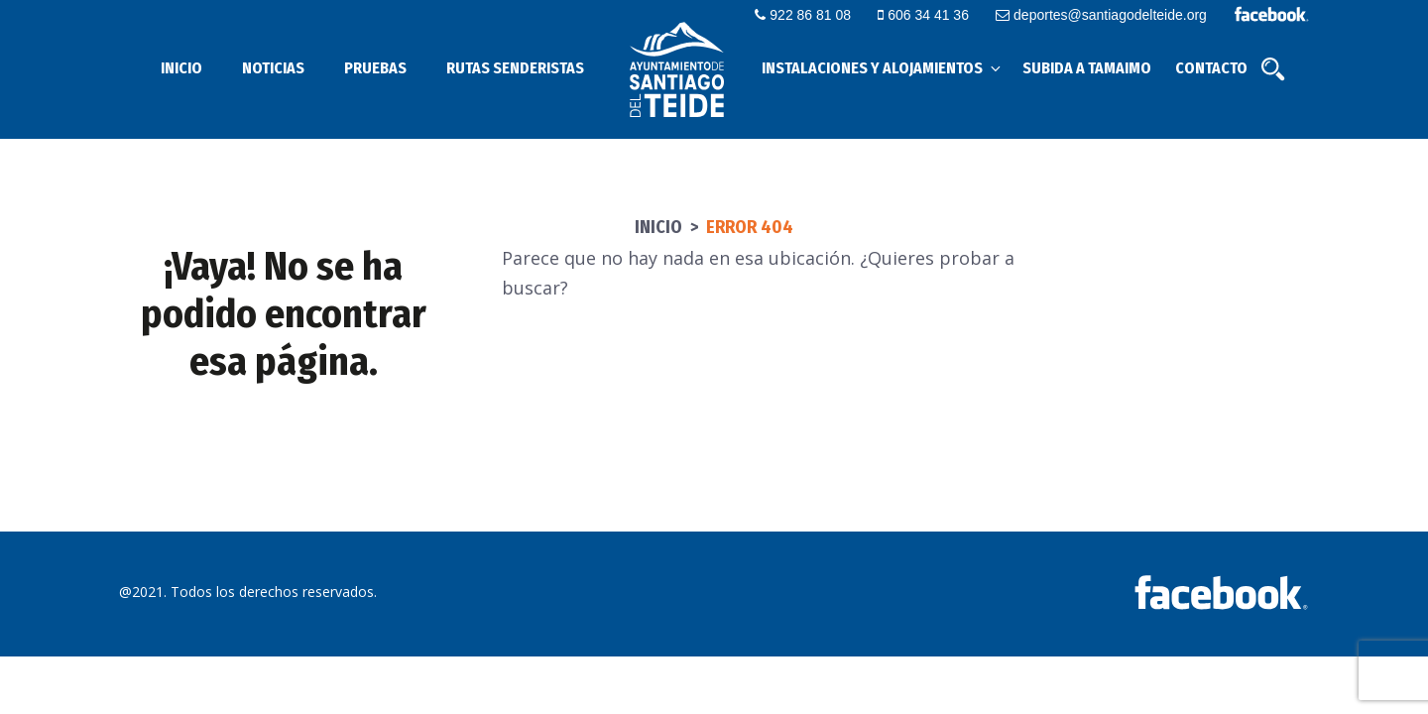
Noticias (273, 68)
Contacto (1211, 68)
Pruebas (375, 68)
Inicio (181, 68)
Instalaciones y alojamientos (883, 68)
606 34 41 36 (923, 15)
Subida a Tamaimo (1086, 68)
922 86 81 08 (803, 15)
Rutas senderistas (515, 68)
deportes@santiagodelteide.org (1101, 15)
